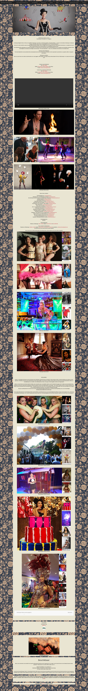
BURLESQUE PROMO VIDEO (44, 93)
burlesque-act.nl (52, 196)
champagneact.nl (48, 195)
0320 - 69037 (41, 223)
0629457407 (40, 72)
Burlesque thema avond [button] (74, 2)
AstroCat (43, 683)
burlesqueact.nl (51, 214)
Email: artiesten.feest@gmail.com (22, 2)
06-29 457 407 (49, 223)
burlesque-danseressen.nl (50, 202)
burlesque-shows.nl (50, 210)
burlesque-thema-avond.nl (51, 206)
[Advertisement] (44, 688)
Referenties (64, 2)
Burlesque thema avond (6, 2)
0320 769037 (44, 65)
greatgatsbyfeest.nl (53, 212)
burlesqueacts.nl (48, 200)
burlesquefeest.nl (48, 205)
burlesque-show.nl (52, 203)
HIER (44, 678)
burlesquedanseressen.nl (47, 204)
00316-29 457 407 (42, 227)
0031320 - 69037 (32, 227)
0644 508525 (46, 66)
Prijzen (57, 2)
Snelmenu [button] (84, 2)
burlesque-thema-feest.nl (48, 211)
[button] (24, 613)
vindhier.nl (44, 625)
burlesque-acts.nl (51, 213)
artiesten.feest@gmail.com (45, 67)
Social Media (44, 622)
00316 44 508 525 (49, 227)
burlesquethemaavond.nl (50, 209)
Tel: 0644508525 (35, 2)
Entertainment (43, 2)
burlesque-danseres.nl (55, 197)
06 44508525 (46, 72)
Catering (51, 2)
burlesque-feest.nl (50, 201)
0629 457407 (40, 66)
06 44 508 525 (55, 223)
